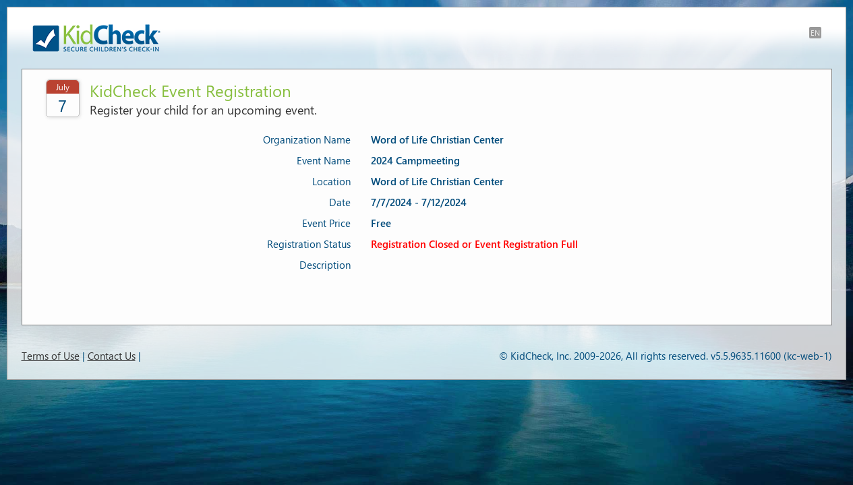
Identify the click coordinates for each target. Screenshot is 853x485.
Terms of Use (51, 355)
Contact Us (112, 355)
